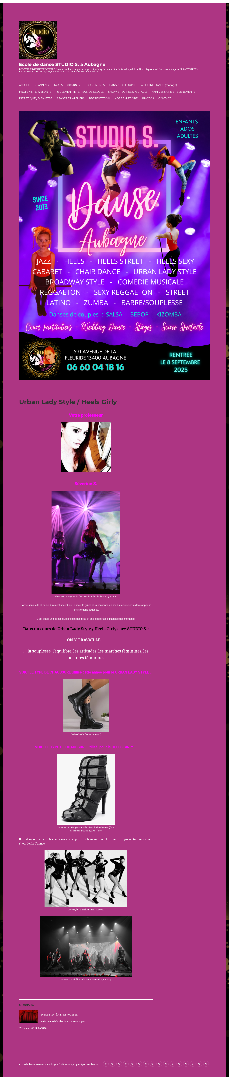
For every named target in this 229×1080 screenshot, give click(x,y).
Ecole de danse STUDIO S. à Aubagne (62, 64)
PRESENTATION (99, 98)
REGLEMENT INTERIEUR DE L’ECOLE (80, 91)
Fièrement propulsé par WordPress (79, 1064)
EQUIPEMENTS (95, 85)
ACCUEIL (24, 85)
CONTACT (164, 98)
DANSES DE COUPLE (122, 85)
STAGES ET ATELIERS (71, 98)
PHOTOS (148, 98)
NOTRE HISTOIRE (126, 98)
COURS (72, 85)
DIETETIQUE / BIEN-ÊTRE (35, 98)
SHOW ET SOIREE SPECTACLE (128, 91)
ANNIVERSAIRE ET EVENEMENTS (173, 91)
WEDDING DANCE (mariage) (159, 85)
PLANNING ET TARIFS (49, 85)
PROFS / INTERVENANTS (35, 91)
